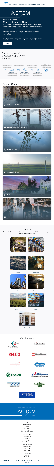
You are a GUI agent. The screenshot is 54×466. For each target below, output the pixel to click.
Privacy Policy (27, 448)
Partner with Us (15, 4)
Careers (38, 4)
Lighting (27, 440)
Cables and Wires (27, 434)
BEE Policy (27, 450)
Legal (48, 460)
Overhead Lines (27, 436)
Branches (27, 455)
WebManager (32, 460)
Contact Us (43, 4)
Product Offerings (23, 4)
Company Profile (27, 446)
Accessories (27, 438)
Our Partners (27, 428)
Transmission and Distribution (27, 433)
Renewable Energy (32, 4)
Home (10, 4)
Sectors (27, 426)
